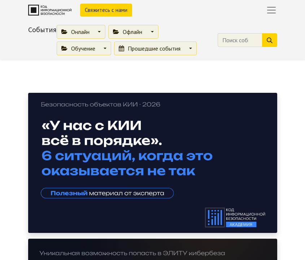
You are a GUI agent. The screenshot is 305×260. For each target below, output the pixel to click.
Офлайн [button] (128, 31)
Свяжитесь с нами (106, 9)
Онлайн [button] (76, 31)
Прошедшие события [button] (150, 48)
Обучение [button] (79, 48)
